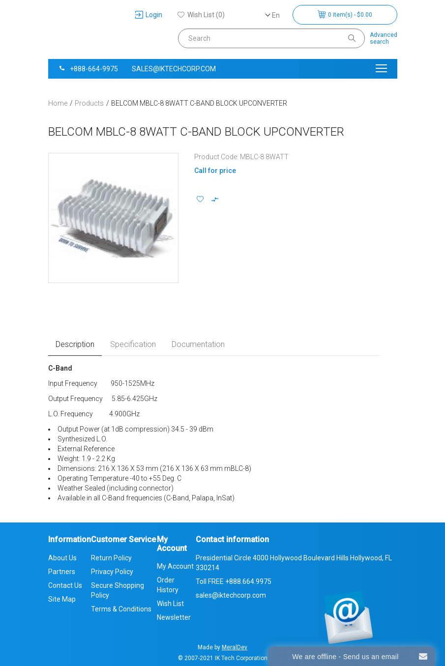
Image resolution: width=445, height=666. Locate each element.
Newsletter (174, 617)
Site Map (62, 599)
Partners (61, 572)
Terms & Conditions (121, 609)
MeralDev (234, 647)
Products (89, 103)
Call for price (215, 170)
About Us (62, 558)
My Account (175, 566)
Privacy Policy (112, 572)
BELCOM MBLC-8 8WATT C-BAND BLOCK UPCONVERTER (199, 103)
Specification (133, 344)
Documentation (198, 344)
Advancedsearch (383, 38)
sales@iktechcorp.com (174, 68)
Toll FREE (233, 581)
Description (75, 344)
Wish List (170, 604)
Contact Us (65, 585)
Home (57, 103)
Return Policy (111, 558)
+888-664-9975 (88, 68)
